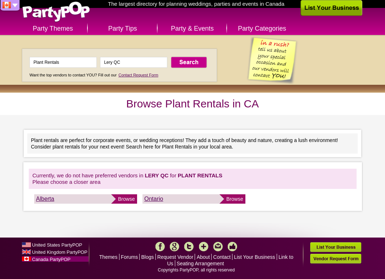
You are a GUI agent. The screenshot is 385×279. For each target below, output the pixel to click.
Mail (218, 246)
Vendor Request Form (336, 258)
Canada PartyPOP (51, 259)
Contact (222, 257)
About (203, 257)
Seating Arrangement (200, 263)
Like (232, 246)
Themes (108, 257)
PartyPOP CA (56, 12)
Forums (129, 257)
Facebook (160, 246)
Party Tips (122, 28)
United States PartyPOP (57, 245)
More (203, 246)
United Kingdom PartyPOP (59, 252)
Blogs (147, 257)
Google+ (174, 246)
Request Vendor (175, 257)
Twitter (189, 246)
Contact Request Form (138, 75)
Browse (126, 199)
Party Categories (262, 28)
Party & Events (192, 28)
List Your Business (254, 257)
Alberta (45, 199)
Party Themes (53, 28)
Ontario (153, 199)
